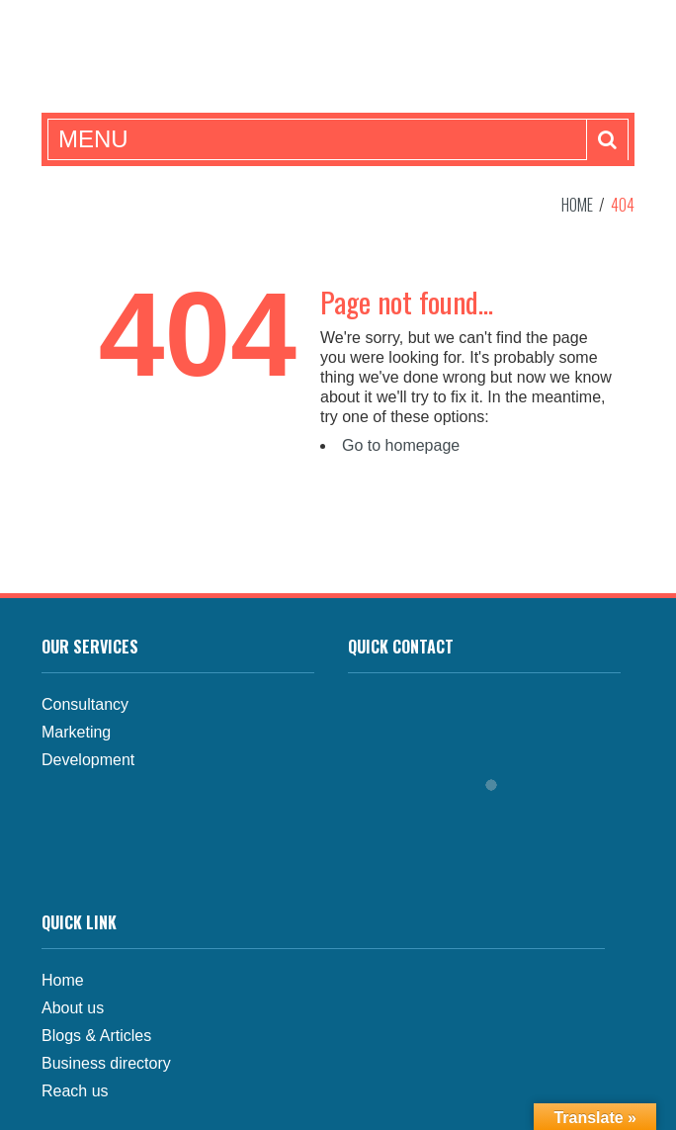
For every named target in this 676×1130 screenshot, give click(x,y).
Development (88, 759)
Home (577, 205)
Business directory (106, 1063)
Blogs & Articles (96, 1035)
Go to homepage (401, 445)
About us (73, 1008)
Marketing (76, 732)
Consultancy (85, 704)
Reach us (75, 1091)
